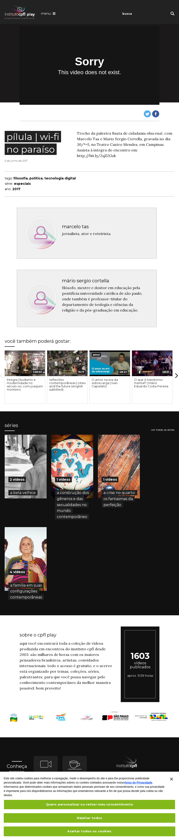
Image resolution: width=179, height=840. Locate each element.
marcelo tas (75, 226)
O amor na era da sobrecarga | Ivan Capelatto (105, 383)
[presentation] (25, 363)
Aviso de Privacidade (138, 784)
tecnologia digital (60, 178)
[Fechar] (171, 781)
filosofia (21, 178)
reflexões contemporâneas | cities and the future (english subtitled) (67, 384)
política (36, 178)
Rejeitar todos (89, 820)
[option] (25, 377)
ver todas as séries (162, 429)
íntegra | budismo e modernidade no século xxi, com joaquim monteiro (25, 384)
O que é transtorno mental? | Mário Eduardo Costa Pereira (151, 383)
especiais (22, 183)
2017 (16, 189)
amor (96, 354)
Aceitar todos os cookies (89, 833)
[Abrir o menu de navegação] (48, 13)
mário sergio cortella (85, 280)
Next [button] (176, 375)
